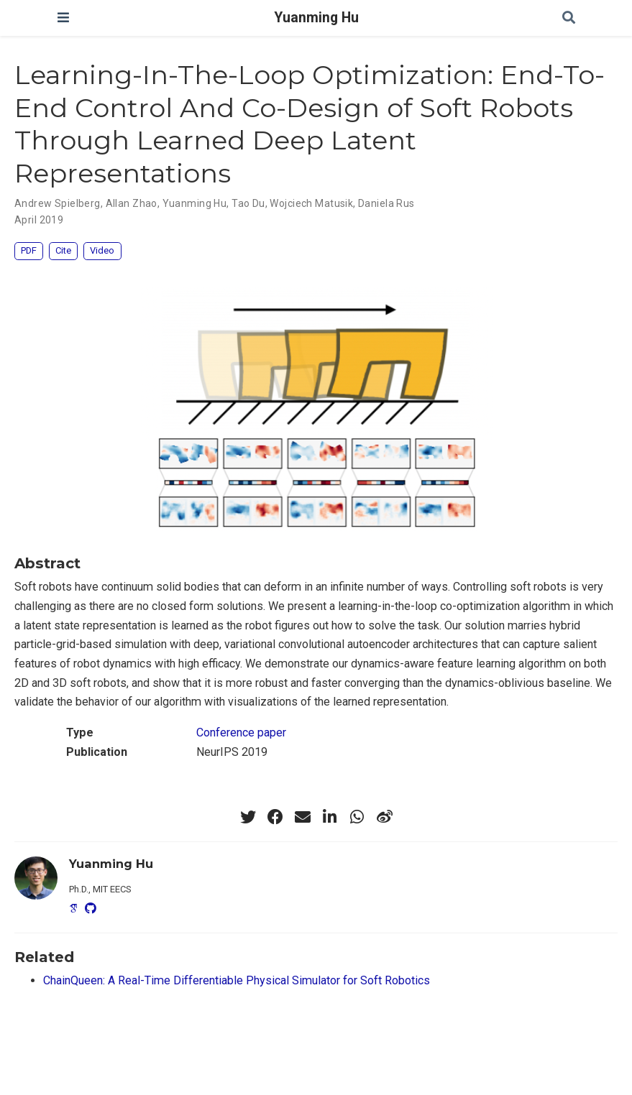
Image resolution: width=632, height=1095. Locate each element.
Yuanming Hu (316, 17)
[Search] (568, 18)
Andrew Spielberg (57, 203)
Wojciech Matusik (311, 203)
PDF (29, 250)
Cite (63, 250)
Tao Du (248, 203)
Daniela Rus (386, 203)
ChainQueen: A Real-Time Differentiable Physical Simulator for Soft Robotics (236, 980)
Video (102, 250)
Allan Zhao (131, 203)
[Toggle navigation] (63, 17)
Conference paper (241, 732)
